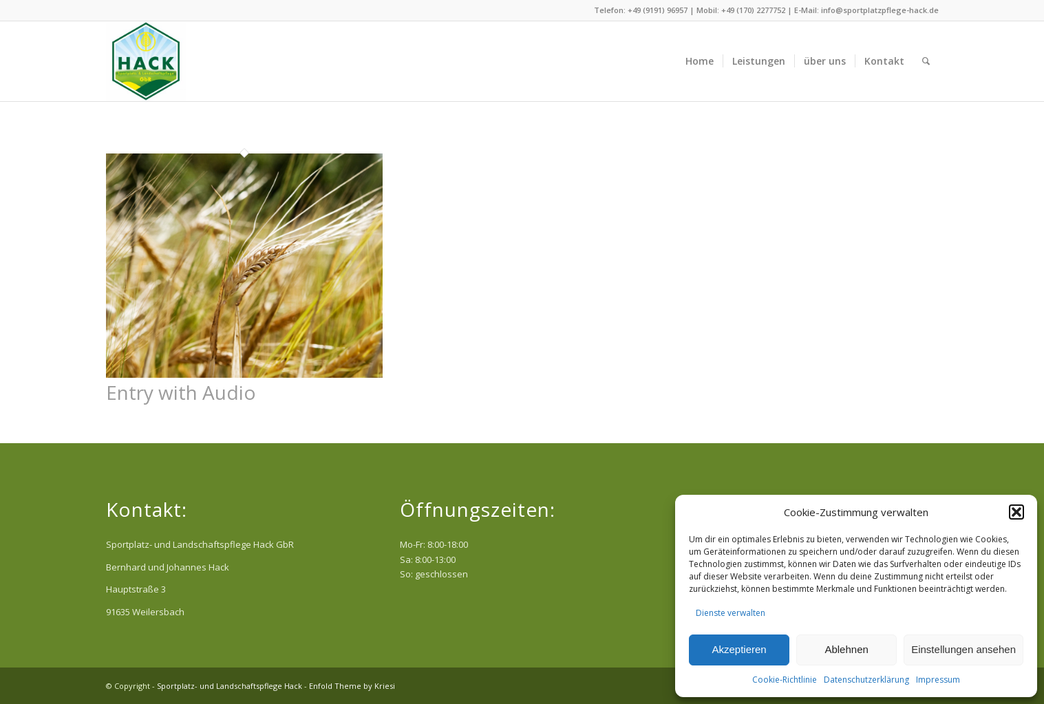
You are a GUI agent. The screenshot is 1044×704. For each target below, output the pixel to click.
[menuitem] (700, 61)
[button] (1016, 512)
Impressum (938, 679)
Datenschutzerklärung (866, 679)
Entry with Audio (181, 392)
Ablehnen (846, 649)
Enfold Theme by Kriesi (352, 686)
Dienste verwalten (730, 613)
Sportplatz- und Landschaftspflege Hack (229, 686)
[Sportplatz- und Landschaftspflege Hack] (146, 61)
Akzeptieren (739, 649)
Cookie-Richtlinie (784, 679)
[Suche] (926, 61)
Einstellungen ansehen (963, 649)
